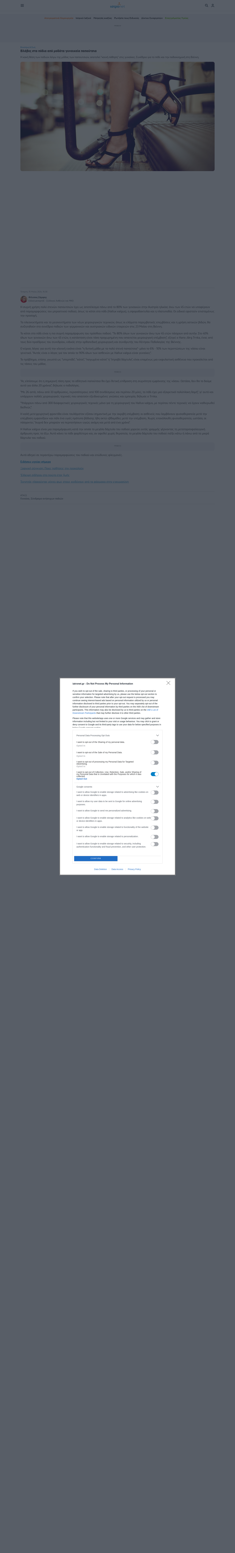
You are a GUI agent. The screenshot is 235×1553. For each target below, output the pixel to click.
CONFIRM (95, 859)
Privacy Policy (134, 869)
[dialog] (117, 776)
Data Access (117, 869)
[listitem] (117, 735)
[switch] (155, 742)
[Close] (169, 684)
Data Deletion (100, 869)
